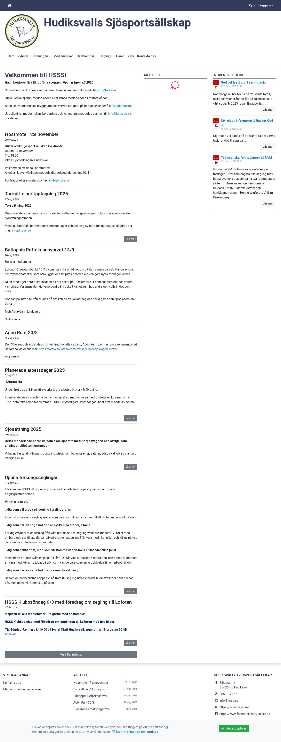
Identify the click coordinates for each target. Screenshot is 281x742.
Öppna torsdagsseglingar (31, 477)
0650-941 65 (228, 694)
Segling (105, 56)
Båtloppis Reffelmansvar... (91, 696)
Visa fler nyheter (71, 654)
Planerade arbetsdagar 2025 (35, 370)
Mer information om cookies (22, 689)
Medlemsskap (63, 56)
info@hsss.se (106, 90)
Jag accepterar (233, 728)
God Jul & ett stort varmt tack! (243, 82)
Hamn (120, 56)
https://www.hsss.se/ (234, 707)
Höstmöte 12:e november (31, 134)
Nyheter (22, 56)
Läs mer (131, 239)
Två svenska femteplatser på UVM (246, 158)
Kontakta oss (146, 56)
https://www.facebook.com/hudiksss (245, 714)
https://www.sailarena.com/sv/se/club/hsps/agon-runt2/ (78, 349)
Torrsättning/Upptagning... (90, 689)
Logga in (264, 5)
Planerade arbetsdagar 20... (91, 709)
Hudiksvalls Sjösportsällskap (117, 22)
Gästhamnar (85, 56)
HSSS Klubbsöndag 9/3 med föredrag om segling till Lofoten (68, 602)
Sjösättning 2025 (23, 429)
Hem (11, 56)
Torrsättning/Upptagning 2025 (36, 194)
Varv (131, 56)
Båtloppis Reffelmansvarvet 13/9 (39, 250)
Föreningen (40, 56)
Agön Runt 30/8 (21, 332)
